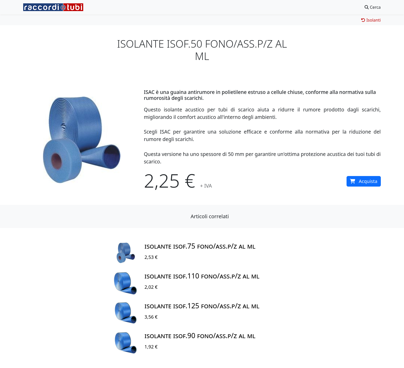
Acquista (363, 181)
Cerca (373, 7)
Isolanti (371, 20)
